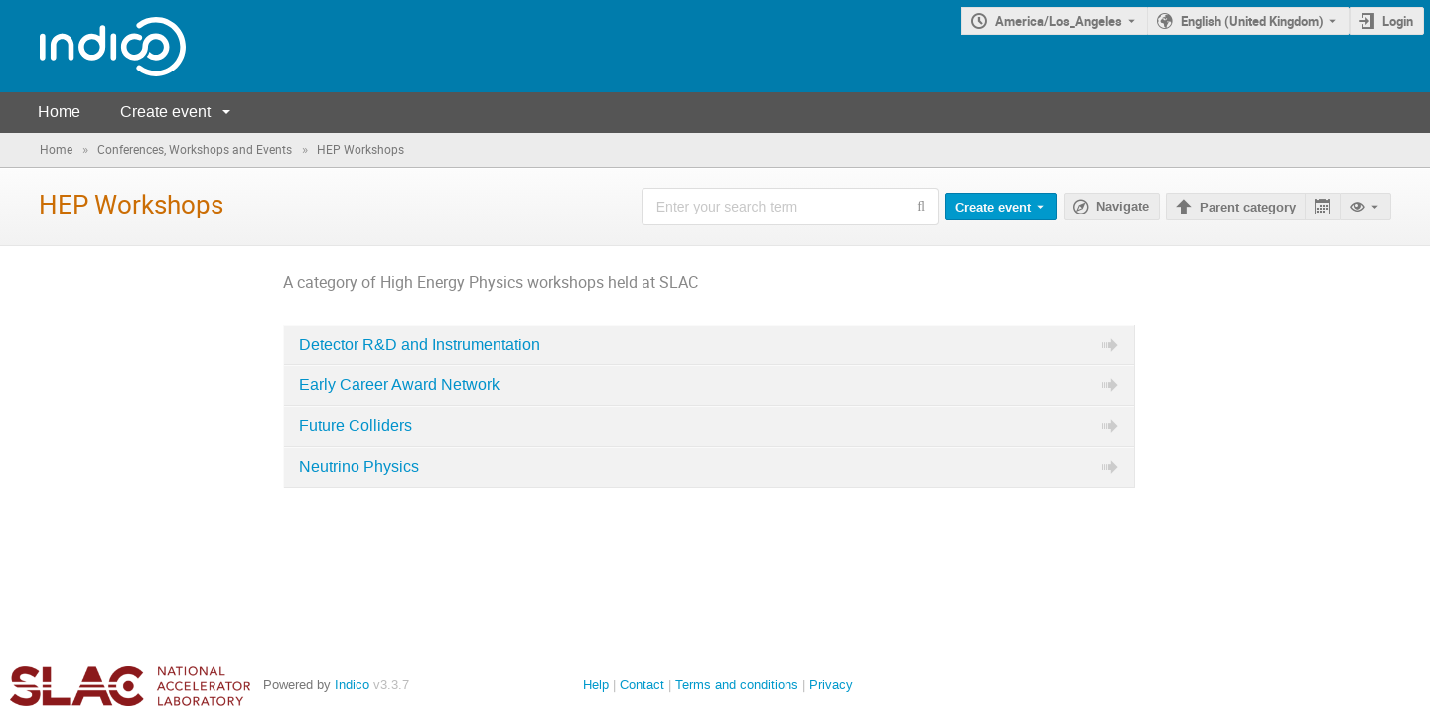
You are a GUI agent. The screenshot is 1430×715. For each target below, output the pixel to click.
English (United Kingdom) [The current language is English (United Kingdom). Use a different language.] (1252, 21)
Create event (165, 111)
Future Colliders (355, 426)
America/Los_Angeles (1058, 21)
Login (1397, 21)
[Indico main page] (93, 46)
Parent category (1248, 207)
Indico (352, 684)
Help (596, 684)
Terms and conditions (736, 684)
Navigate (1122, 206)
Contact (642, 684)
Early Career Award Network (399, 385)
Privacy (831, 684)
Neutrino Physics (359, 467)
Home (59, 111)
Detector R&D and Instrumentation (419, 345)
